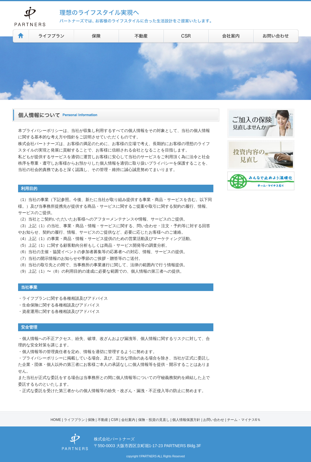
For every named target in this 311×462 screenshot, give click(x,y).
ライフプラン (74, 420)
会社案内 (128, 420)
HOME (55, 420)
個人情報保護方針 (186, 420)
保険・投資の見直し (154, 420)
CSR (114, 420)
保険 (91, 420)
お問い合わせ (213, 420)
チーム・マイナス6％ (244, 420)
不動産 (103, 420)
